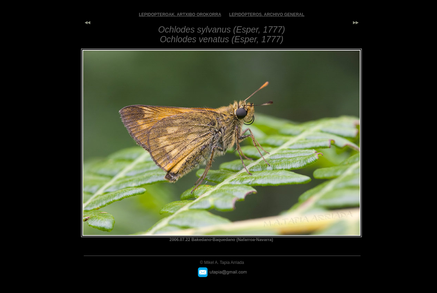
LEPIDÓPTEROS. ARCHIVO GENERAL (266, 14)
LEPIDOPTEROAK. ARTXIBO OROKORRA (180, 14)
